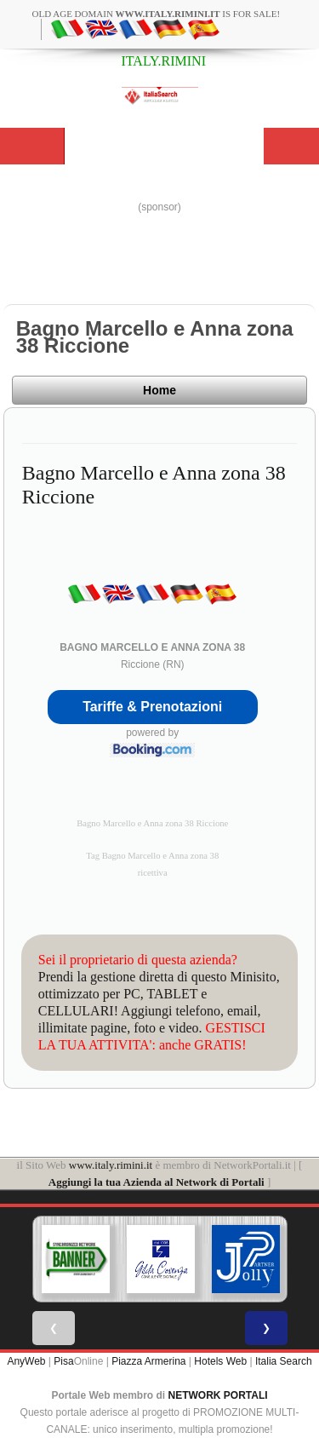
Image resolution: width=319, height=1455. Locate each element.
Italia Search (283, 1361)
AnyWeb (26, 1361)
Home (159, 390)
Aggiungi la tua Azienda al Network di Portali (156, 1182)
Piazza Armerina (148, 1361)
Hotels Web (220, 1361)
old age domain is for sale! (156, 14)
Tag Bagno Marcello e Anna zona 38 (152, 855)
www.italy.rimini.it (110, 1165)
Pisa (63, 1361)
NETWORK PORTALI (218, 1395)
